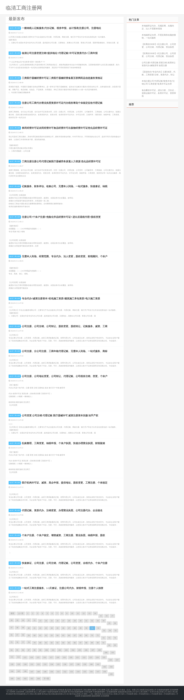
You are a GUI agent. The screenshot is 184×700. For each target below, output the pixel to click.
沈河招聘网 (104, 695)
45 (57, 628)
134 (51, 664)
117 (51, 657)
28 (69, 621)
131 (31, 664)
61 (40, 635)
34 (103, 621)
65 (63, 635)
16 (107, 616)
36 (115, 623)
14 (95, 613)
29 (75, 621)
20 (23, 620)
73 (109, 638)
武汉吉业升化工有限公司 (111, 693)
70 (92, 635)
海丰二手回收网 (127, 693)
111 (12, 657)
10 (72, 613)
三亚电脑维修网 (111, 691)
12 (84, 613)
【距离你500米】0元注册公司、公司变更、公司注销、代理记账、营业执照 (159, 45)
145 (18, 671)
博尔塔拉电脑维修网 (75, 691)
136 (65, 664)
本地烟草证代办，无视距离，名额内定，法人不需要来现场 (158, 27)
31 (86, 621)
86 (75, 643)
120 (71, 657)
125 (104, 657)
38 (17, 628)
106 (86, 650)
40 (29, 628)
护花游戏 (75, 690)
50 (86, 628)
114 (31, 657)
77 (23, 642)
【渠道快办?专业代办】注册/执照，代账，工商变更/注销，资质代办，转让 (158, 73)
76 (17, 642)
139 (84, 664)
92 (109, 645)
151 (58, 672)
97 (29, 650)
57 (17, 635)
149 (45, 672)
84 (63, 643)
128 (12, 664)
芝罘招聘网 (173, 690)
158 (104, 672)
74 (115, 638)
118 (57, 657)
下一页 (46, 679)
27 (63, 621)
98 (34, 650)
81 (46, 643)
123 (90, 657)
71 (98, 635)
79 (34, 643)
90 (98, 643)
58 (23, 635)
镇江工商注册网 (40, 691)
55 (115, 631)
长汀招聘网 (10, 691)
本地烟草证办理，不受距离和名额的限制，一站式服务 (159, 36)
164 (38, 679)
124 (97, 657)
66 (69, 635)
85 (69, 643)
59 (29, 635)
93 (115, 645)
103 (66, 650)
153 (71, 672)
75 (11, 642)
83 (57, 643)
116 (44, 657)
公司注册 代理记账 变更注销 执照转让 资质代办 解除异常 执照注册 (159, 64)
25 (52, 621)
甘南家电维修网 (163, 690)
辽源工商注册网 (112, 690)
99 (40, 650)
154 (78, 672)
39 (23, 628)
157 (98, 672)
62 (46, 635)
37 (11, 628)
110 (112, 653)
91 (103, 643)
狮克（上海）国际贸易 (92, 693)
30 (80, 621)
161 (18, 679)
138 (78, 664)
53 (104, 631)
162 (25, 679)
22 (34, 620)
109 (106, 653)
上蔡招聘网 (29, 691)
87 (80, 643)
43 (46, 628)
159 (111, 674)
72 (103, 638)
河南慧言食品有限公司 (148, 690)
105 (79, 650)
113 (25, 657)
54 (110, 631)
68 (80, 635)
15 (101, 616)
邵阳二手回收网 (140, 693)
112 (18, 657)
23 (40, 621)
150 (51, 672)
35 (109, 623)
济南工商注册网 (35, 693)
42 (40, 628)
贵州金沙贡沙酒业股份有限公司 (54, 693)
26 (57, 621)
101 (53, 650)
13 (89, 613)
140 (91, 664)
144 (12, 671)
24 (46, 621)
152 (65, 672)
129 (18, 664)
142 (104, 667)
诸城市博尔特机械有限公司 (18, 693)
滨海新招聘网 (86, 695)
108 (99, 650)
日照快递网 (88, 691)
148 (38, 672)
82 (52, 643)
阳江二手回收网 (152, 693)
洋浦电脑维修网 (99, 691)
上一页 (20, 613)
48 (75, 628)
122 (84, 657)
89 (92, 643)
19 (17, 620)
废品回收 (68, 690)
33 (98, 621)
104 (73, 650)
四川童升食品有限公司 (75, 693)
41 (34, 628)
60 (34, 635)
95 (17, 650)
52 (98, 628)
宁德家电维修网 (52, 691)
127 (117, 660)
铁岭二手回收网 (165, 693)
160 (12, 679)
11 (78, 613)
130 (25, 664)
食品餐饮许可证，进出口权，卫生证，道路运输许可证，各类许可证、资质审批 (159, 93)
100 (46, 650)
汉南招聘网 (20, 691)
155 (84, 672)
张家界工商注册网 (98, 690)
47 (69, 628)
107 (92, 650)
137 (71, 664)
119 (64, 657)
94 (11, 650)
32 (92, 621)
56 (11, 635)
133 (45, 664)
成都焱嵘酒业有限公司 (126, 691)
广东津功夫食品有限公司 (157, 691)
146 (25, 671)
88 (86, 643)
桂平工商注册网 (141, 691)
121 (77, 657)
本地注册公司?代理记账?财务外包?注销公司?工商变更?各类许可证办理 (158, 82)
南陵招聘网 (95, 695)
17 (112, 616)
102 (59, 650)
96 (23, 650)
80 (40, 643)
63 (52, 635)
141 (98, 664)
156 (91, 672)
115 (38, 657)
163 (31, 679)
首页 (12, 613)
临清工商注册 (15, 28)
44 (52, 628)
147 (31, 672)
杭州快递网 (63, 691)
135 (58, 664)
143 (111, 667)
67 (75, 635)
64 (57, 635)
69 (86, 635)
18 (11, 620)
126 (110, 660)
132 (38, 664)
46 (63, 628)
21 (29, 620)
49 (80, 628)
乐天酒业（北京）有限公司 (128, 690)
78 (29, 642)
